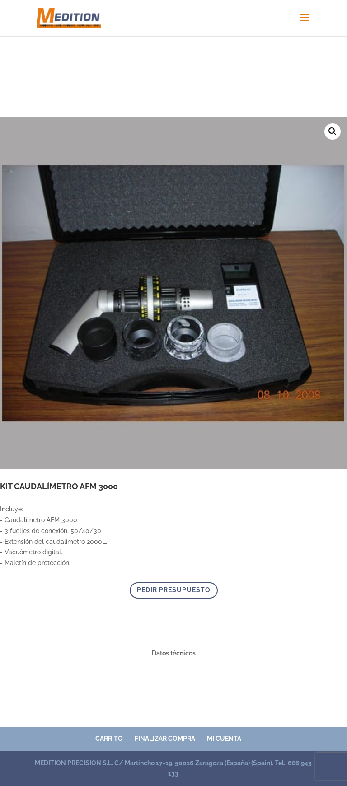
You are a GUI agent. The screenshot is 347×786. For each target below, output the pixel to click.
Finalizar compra (165, 738)
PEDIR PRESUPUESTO (174, 590)
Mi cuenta (224, 738)
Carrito (109, 738)
